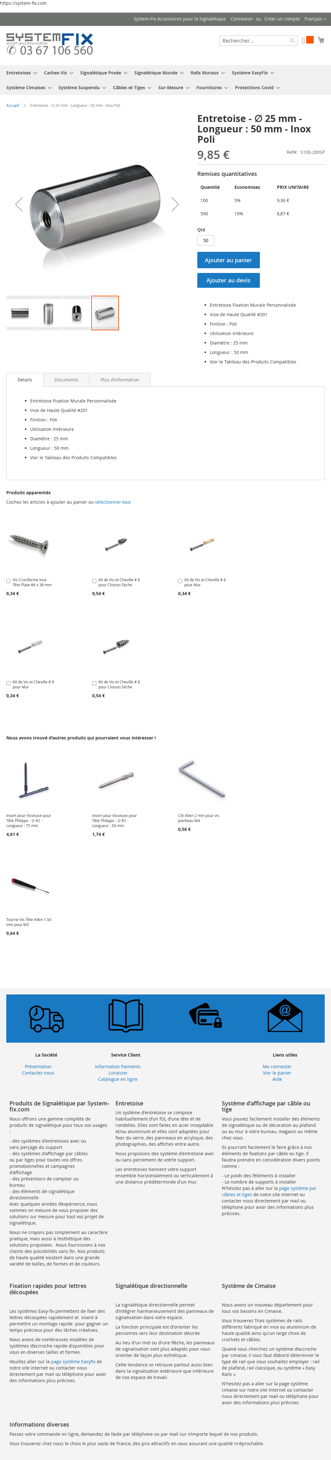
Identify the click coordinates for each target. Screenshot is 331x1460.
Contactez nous (38, 1073)
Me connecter (277, 1066)
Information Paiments (118, 1066)
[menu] (165, 80)
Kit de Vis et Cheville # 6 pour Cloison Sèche (119, 582)
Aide (277, 1079)
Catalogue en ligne (117, 1079)
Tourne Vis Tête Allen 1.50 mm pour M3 (28, 922)
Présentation (38, 1066)
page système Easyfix (73, 1361)
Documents (66, 380)
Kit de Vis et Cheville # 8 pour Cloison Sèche (119, 684)
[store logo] (49, 45)
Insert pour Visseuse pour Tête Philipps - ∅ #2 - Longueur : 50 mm (114, 820)
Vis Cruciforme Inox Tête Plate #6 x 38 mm (32, 582)
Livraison (118, 1073)
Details (25, 380)
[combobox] (258, 41)
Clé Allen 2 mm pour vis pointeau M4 (198, 818)
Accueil (12, 105)
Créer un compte (282, 19)
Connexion (242, 19)
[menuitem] (20, 72)
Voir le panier (277, 1073)
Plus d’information (120, 380)
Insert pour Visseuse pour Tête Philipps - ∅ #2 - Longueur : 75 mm (28, 820)
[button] (316, 19)
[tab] (24, 380)
